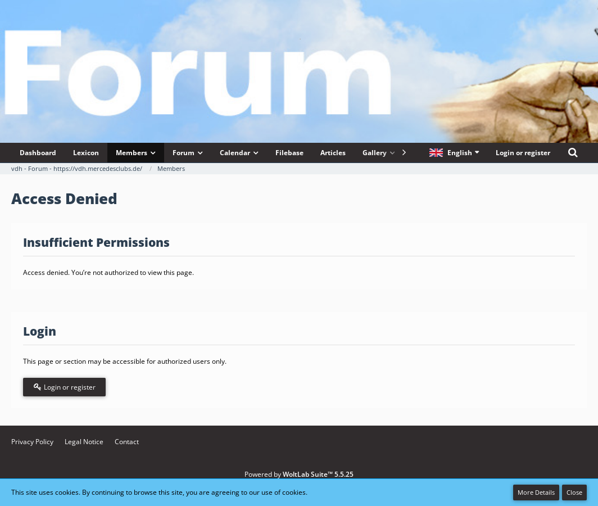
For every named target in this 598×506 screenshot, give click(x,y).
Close (574, 492)
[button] (454, 152)
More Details (536, 492)
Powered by (299, 474)
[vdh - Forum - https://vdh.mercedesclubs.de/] (299, 38)
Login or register (523, 152)
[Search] (573, 152)
